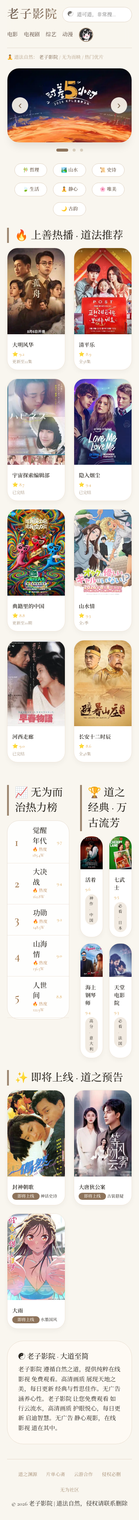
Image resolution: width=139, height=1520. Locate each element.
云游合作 (83, 1474)
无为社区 (69, 1490)
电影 (12, 34)
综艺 (51, 34)
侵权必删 (111, 1474)
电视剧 (32, 34)
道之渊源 (27, 1474)
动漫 (67, 34)
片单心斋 (55, 1474)
